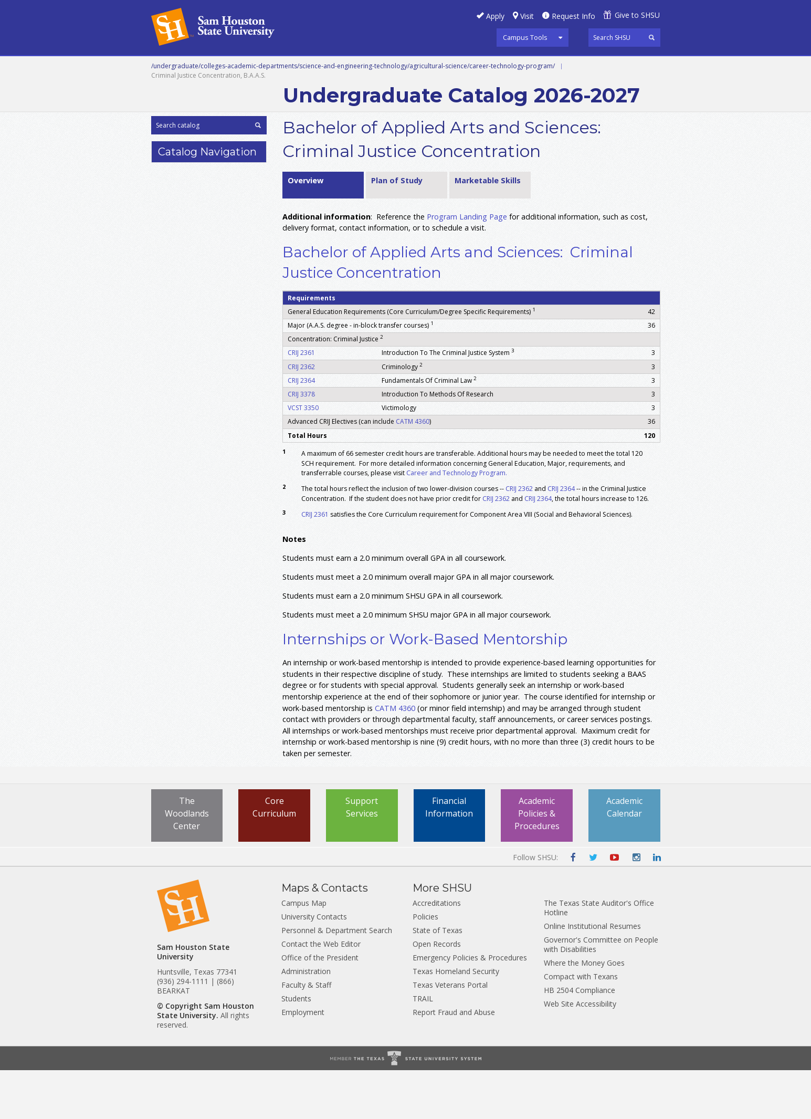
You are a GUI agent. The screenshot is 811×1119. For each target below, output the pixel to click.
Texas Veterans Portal (450, 1034)
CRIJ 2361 (301, 401)
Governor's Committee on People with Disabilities (601, 993)
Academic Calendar (624, 855)
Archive (302, 91)
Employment (302, 1061)
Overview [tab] (305, 229)
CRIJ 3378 (301, 442)
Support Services (361, 855)
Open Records (437, 993)
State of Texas (437, 979)
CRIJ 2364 (301, 428)
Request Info (573, 16)
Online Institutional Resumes (592, 975)
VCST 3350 (303, 456)
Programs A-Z (510, 67)
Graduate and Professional (404, 67)
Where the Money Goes (584, 1012)
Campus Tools (525, 37)
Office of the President (320, 1006)
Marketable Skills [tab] (488, 229)
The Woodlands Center (187, 861)
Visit (527, 16)
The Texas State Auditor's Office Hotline (599, 956)
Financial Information (449, 855)
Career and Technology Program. (457, 521)
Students (296, 1047)
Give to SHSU (637, 15)
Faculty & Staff (306, 1034)
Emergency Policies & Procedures (470, 1006)
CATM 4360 (412, 470)
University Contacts (314, 965)
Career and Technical (198, 67)
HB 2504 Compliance (579, 1039)
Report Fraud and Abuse (454, 1061)
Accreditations (437, 952)
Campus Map (303, 952)
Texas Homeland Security (456, 1020)
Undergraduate (295, 67)
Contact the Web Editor (321, 993)
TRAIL (423, 1047)
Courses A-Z (581, 67)
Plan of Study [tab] (397, 229)
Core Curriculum (274, 855)
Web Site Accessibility (580, 1053)
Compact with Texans (581, 1025)
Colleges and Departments (211, 91)
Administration (306, 1020)
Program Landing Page (467, 265)
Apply (495, 16)
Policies (425, 965)
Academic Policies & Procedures (537, 861)
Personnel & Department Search (336, 979)
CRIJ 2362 (301, 415)
